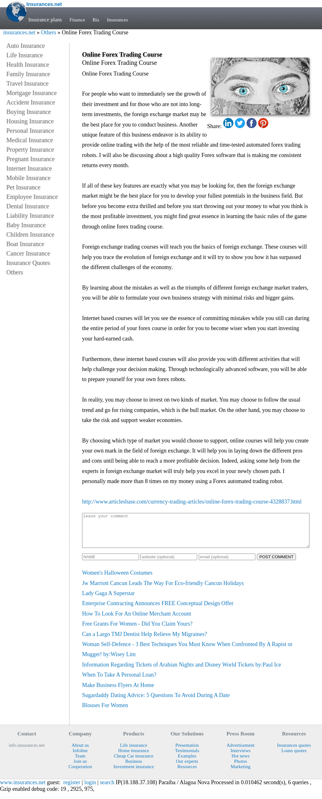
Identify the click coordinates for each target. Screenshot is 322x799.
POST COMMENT (276, 563)
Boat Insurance (25, 243)
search (107, 789)
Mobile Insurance (28, 177)
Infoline (80, 757)
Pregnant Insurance (30, 158)
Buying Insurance (28, 111)
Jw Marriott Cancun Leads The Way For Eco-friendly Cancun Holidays (163, 590)
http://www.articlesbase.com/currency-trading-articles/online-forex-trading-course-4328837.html (192, 501)
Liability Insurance (30, 215)
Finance (77, 20)
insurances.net (19, 32)
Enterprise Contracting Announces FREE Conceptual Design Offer (158, 610)
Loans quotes (294, 757)
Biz (98, 20)
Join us (80, 767)
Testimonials (187, 757)
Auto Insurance (25, 45)
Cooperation (80, 773)
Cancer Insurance (28, 253)
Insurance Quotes (28, 262)
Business (133, 767)
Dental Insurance (27, 206)
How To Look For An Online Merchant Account (136, 620)
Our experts (187, 767)
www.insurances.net (23, 789)
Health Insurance (27, 64)
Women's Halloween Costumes (117, 579)
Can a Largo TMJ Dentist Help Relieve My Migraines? (144, 641)
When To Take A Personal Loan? (119, 681)
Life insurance (133, 751)
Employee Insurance (32, 196)
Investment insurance (134, 773)
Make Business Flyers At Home (118, 692)
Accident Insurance (30, 102)
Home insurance (133, 757)
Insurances (120, 20)
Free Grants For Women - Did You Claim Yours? (137, 630)
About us (80, 751)
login (90, 789)
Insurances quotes (294, 751)
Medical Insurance (29, 140)
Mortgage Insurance (31, 92)
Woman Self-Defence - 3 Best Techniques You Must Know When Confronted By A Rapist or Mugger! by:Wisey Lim (187, 656)
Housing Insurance (30, 121)
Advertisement (241, 751)
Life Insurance (24, 55)
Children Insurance (30, 234)
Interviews (240, 757)
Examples (187, 762)
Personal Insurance (30, 130)
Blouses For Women (105, 712)
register (71, 789)
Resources (187, 773)
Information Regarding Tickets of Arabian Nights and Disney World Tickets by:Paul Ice (181, 671)
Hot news (240, 762)
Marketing (240, 773)
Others (48, 32)
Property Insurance (30, 149)
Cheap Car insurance (133, 762)
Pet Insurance (23, 187)
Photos (240, 767)
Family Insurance (28, 73)
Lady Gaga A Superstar (108, 600)
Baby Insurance (26, 225)
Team (80, 762)
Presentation (187, 751)
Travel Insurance (27, 83)
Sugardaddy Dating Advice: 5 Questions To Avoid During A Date (156, 702)
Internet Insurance (29, 168)
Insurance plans (45, 20)
